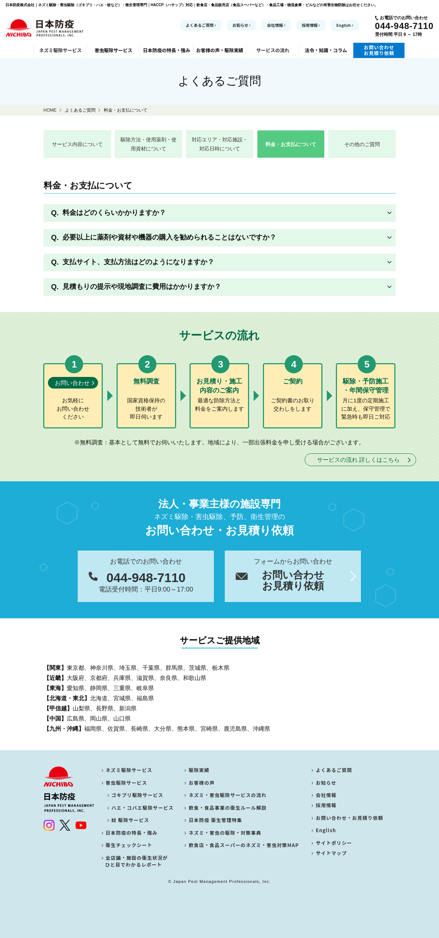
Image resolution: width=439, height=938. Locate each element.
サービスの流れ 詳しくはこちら (358, 460)
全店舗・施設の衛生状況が (135, 861)
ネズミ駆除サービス (127, 770)
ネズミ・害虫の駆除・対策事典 (222, 832)
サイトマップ (329, 857)
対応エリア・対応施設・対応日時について (220, 144)
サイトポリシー (332, 845)
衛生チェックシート (127, 845)
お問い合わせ (72, 383)
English (344, 25)
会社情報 (276, 25)
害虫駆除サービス (124, 782)
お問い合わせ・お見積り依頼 (347, 820)
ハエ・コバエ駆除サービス (141, 807)
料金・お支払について (290, 144)
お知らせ (241, 25)
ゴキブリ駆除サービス (136, 795)
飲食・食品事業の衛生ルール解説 (225, 807)
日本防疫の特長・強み (130, 832)
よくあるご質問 (201, 25)
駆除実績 (197, 770)
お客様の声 (199, 782)
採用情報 (311, 25)
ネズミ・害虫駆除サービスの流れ (225, 795)
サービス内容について (77, 144)
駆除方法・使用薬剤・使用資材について (148, 144)
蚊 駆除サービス (129, 820)
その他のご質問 (362, 144)
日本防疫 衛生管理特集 (213, 820)
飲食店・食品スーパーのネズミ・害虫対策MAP (241, 845)
